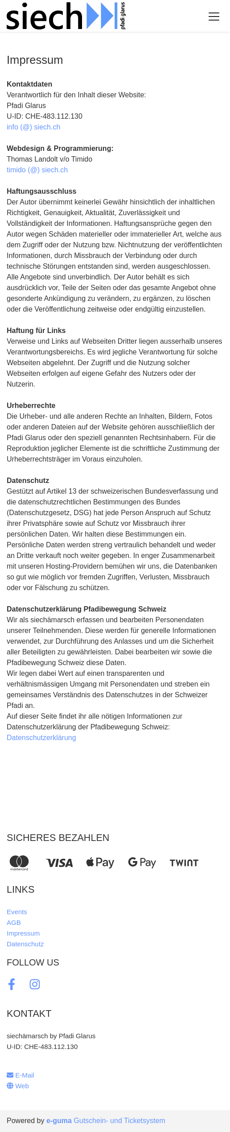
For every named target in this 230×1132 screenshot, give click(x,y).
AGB (14, 922)
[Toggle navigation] (214, 16)
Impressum (23, 933)
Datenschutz (25, 944)
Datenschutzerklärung (41, 737)
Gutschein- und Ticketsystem (105, 1120)
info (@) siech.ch (33, 127)
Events (17, 912)
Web (18, 1086)
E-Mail (20, 1075)
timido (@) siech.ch (37, 170)
